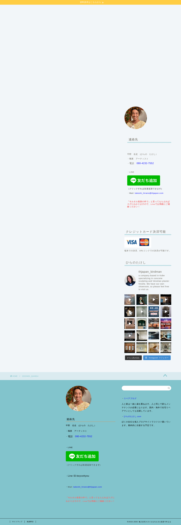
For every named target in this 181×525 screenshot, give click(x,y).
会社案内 (30, 99)
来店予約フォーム (154, 99)
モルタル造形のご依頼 (74, 99)
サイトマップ (17, 521)
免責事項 (30, 521)
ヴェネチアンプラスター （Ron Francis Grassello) (115, 99)
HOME (16, 99)
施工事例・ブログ (49, 99)
